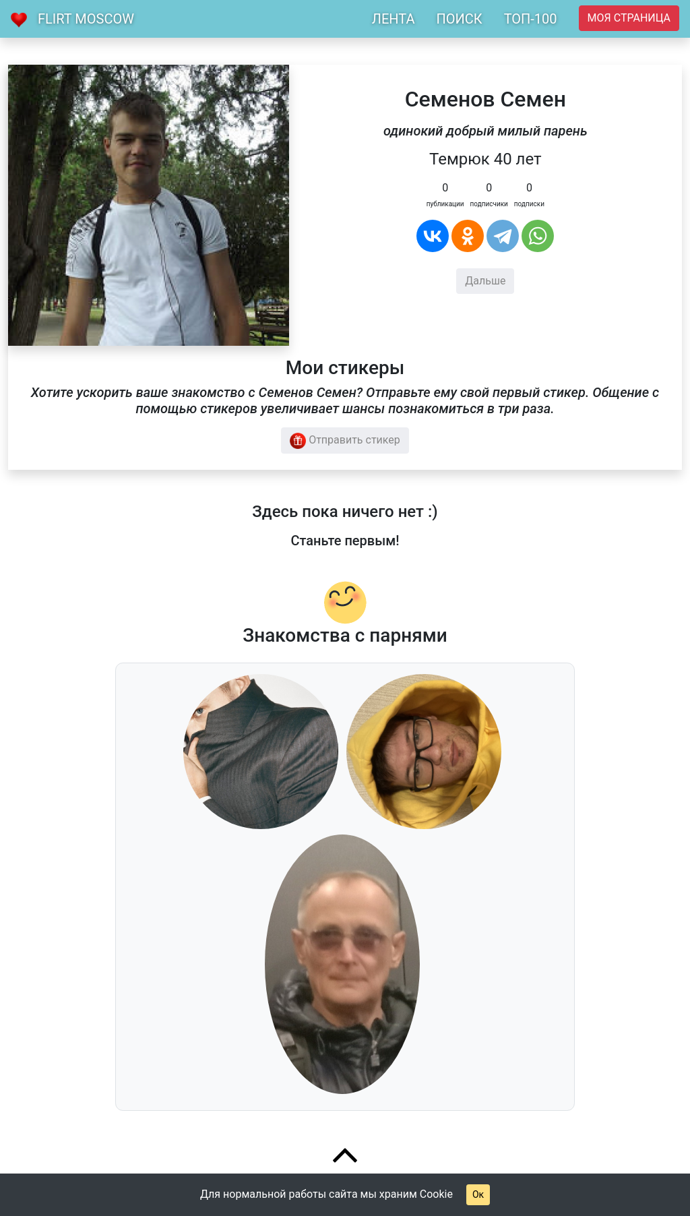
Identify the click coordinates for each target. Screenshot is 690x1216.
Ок (478, 1194)
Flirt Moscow (86, 19)
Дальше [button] (485, 280)
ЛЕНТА (393, 19)
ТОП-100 (530, 19)
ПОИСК (459, 19)
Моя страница (629, 17)
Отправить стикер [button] (345, 441)
